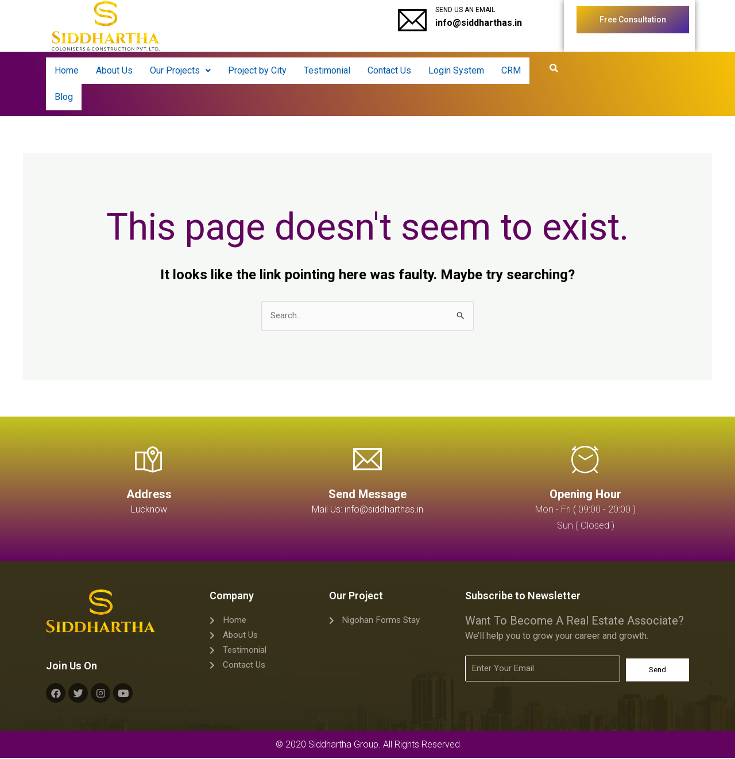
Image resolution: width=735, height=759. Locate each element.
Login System (456, 70)
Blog (64, 96)
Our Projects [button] (180, 70)
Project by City (257, 70)
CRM (511, 70)
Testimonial (327, 70)
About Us (114, 70)
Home (67, 70)
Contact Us (389, 70)
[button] (180, 70)
